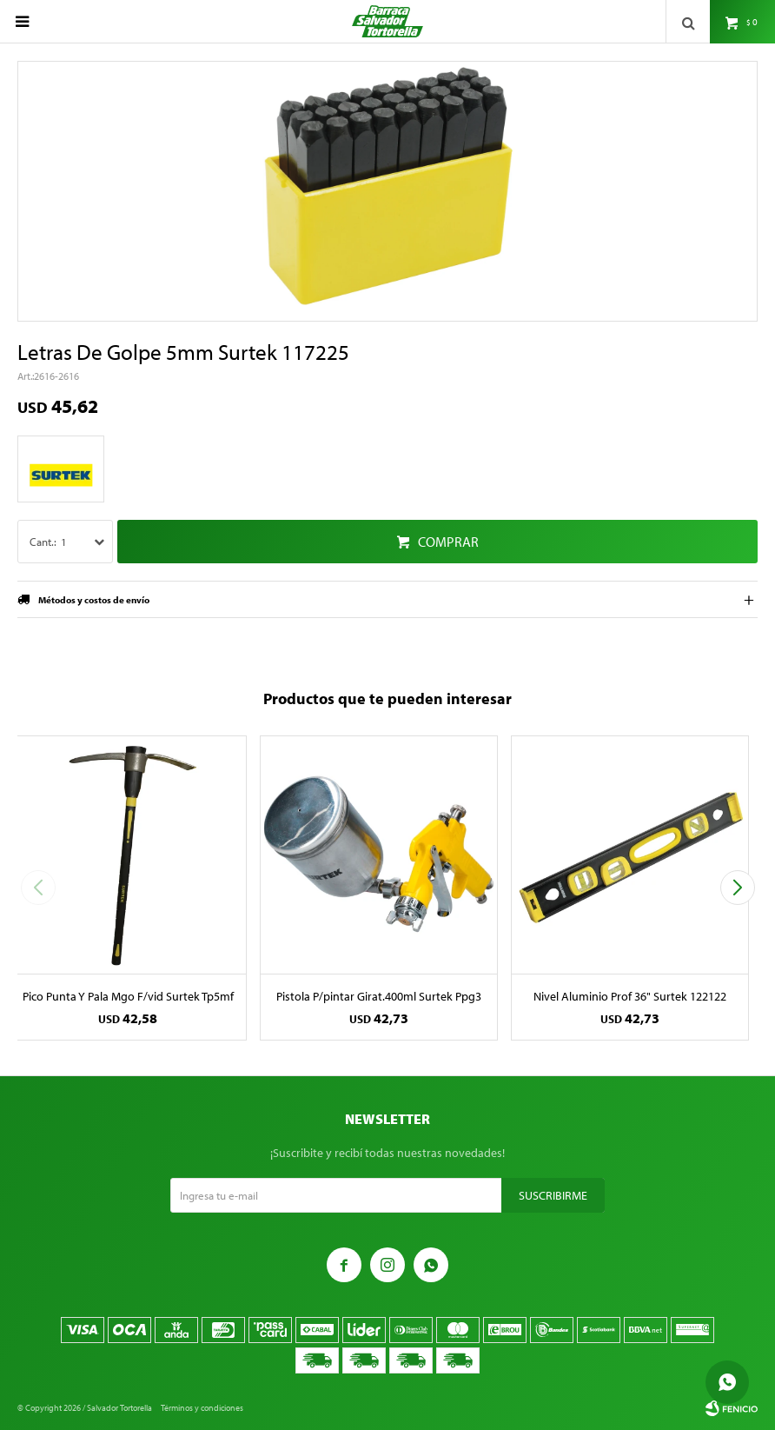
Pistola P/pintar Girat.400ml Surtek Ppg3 (378, 996)
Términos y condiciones (202, 1407)
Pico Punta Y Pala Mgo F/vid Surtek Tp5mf (128, 996)
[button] (737, 887)
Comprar (448, 541)
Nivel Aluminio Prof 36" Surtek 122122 (629, 996)
